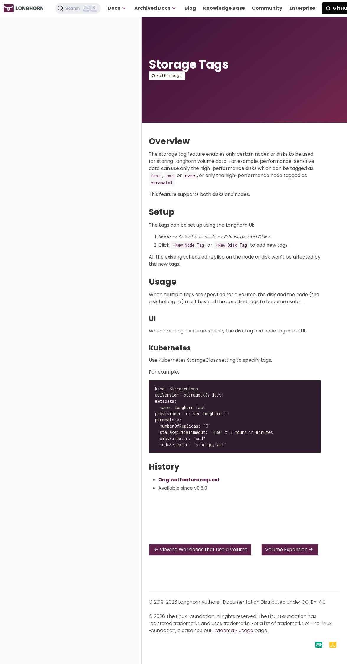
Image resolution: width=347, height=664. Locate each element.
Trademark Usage (233, 630)
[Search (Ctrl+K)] (78, 8)
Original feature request (189, 479)
